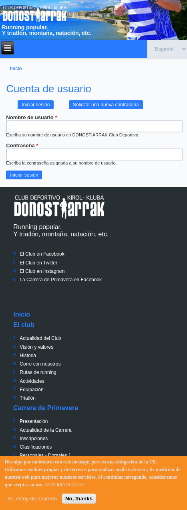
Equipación (31, 389)
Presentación (34, 421)
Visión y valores (36, 347)
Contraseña (22, 145)
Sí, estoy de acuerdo (32, 499)
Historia (28, 355)
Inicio (16, 68)
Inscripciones (34, 438)
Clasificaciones (36, 447)
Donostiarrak (59, 207)
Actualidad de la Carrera (45, 430)
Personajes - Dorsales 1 (45, 455)
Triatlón (28, 398)
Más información (64, 485)
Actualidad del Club (40, 338)
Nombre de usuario (31, 117)
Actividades (32, 381)
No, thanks (78, 499)
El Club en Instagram (42, 271)
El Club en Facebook (42, 254)
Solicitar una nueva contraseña (106, 105)
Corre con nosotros (40, 364)
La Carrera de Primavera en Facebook (61, 279)
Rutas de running (38, 372)
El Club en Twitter (38, 263)
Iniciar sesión (38, 104)
